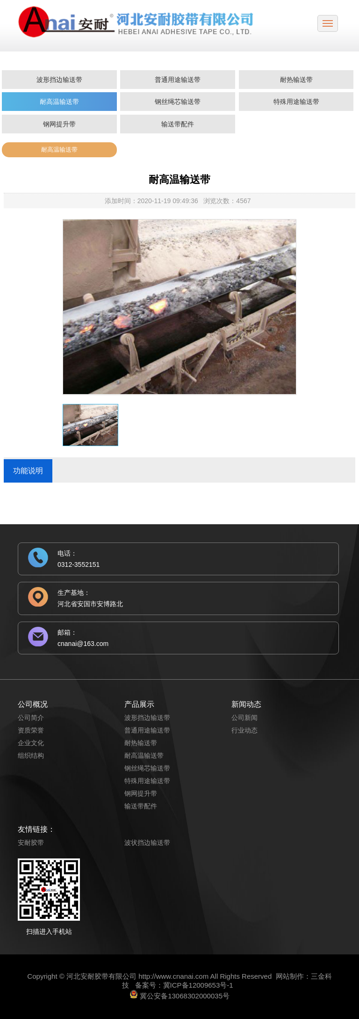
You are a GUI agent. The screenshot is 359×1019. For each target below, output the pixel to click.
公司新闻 (244, 717)
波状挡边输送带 (147, 842)
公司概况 (33, 704)
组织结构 (31, 755)
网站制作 (290, 976)
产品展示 (139, 704)
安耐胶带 (31, 842)
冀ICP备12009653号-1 (198, 985)
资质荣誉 (31, 730)
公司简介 (31, 717)
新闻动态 (246, 704)
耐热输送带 (296, 79)
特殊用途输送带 (296, 101)
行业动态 (244, 730)
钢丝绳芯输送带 (178, 101)
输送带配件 (177, 124)
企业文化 (31, 743)
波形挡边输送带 (59, 79)
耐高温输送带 (59, 101)
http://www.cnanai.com (173, 976)
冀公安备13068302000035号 (185, 996)
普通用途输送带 (178, 79)
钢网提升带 (59, 124)
